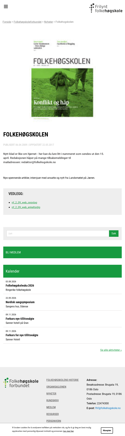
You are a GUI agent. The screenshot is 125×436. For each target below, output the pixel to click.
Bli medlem (13, 252)
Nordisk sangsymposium (20, 302)
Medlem (51, 407)
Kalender (12, 271)
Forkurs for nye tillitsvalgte (22, 335)
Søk (113, 233)
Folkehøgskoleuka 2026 (20, 285)
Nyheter (48, 21)
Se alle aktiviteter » (111, 350)
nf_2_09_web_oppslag (24, 202)
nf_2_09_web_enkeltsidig (26, 207)
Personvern (53, 421)
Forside (7, 21)
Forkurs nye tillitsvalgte (20, 319)
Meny (6, 5)
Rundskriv (52, 400)
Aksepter (107, 430)
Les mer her (68, 430)
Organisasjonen (56, 386)
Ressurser (52, 414)
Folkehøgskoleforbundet (28, 21)
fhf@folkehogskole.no (108, 408)
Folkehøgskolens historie (62, 380)
